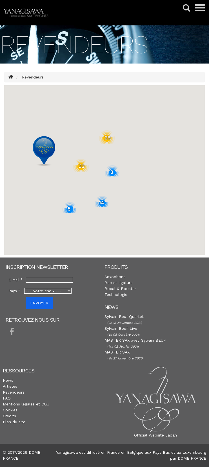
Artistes (10, 386)
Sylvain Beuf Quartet (124, 316)
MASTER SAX (117, 352)
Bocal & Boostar (120, 288)
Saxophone (115, 276)
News (8, 380)
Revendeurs (14, 392)
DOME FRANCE (192, 458)
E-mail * (16, 280)
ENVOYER (39, 303)
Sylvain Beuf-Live (121, 328)
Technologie (116, 294)
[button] (44, 151)
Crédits (9, 416)
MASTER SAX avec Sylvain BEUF (135, 340)
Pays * (14, 291)
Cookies (10, 410)
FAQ (7, 398)
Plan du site (14, 422)
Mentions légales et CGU (26, 404)
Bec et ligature (119, 282)
